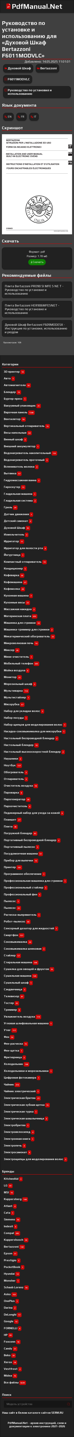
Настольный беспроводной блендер (31, 738)
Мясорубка (14, 704)
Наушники (13, 758)
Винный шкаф (15, 439)
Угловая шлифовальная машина (28, 1023)
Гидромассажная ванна (22, 480)
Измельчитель (16, 534)
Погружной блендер (20, 833)
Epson (11, 1253)
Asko (10, 1294)
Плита (11, 826)
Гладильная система (20, 500)
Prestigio (12, 1260)
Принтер (13, 867)
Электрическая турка (21, 1111)
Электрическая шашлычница (26, 1118)
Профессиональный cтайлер (26, 887)
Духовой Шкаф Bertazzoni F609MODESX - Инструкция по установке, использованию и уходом (36, 328)
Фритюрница (15, 1057)
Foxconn (12, 1341)
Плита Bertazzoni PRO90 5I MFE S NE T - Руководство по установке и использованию (34, 289)
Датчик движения (18, 514)
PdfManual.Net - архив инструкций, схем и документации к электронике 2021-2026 (37, 1424)
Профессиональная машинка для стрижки (35, 880)
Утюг (10, 1030)
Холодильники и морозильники (28, 1071)
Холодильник (16, 1064)
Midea (10, 1375)
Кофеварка (14, 575)
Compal (12, 1233)
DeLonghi (13, 1314)
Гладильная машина (20, 494)
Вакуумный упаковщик (22, 405)
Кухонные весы (17, 602)
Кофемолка (14, 588)
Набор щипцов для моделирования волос (35, 724)
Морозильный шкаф (20, 684)
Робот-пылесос (17, 921)
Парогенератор (17, 799)
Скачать (36, 262)
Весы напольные (18, 432)
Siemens (12, 1219)
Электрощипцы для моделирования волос (35, 1159)
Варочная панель (19, 412)
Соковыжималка (18, 941)
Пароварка (13, 792)
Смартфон (14, 935)
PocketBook (14, 1267)
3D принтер (14, 371)
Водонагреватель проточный (26, 460)
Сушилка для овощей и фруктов (29, 969)
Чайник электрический (22, 1091)
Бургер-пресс (15, 398)
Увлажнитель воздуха (22, 1016)
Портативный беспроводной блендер (32, 840)
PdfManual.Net (37, 6)
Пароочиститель (17, 806)
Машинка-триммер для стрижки (29, 629)
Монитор (13, 677)
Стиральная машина (21, 962)
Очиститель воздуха (21, 785)
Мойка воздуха (16, 670)
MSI (9, 1192)
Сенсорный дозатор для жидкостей (31, 928)
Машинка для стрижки (22, 622)
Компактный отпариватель (25, 561)
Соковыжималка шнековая (25, 948)
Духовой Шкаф (19, 68)
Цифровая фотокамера (22, 1077)
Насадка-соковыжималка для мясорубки (35, 731)
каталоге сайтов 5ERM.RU (45, 1412)
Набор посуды (16, 717)
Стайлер (12, 955)
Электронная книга (19, 1138)
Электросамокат (17, 1152)
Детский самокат (18, 521)
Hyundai (12, 1273)
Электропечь (15, 1145)
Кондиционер (15, 568)
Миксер (12, 650)
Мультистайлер (17, 697)
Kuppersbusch (16, 1239)
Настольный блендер (21, 745)
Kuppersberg (16, 1199)
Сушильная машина (21, 975)
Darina (10, 1307)
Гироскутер (14, 487)
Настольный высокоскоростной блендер (34, 751)
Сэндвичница (15, 989)
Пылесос (12, 907)
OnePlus (11, 1301)
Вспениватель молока (21, 466)
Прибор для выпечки (21, 860)
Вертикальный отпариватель (27, 426)
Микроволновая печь (21, 643)
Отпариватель (16, 779)
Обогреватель (16, 772)
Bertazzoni (48, 68)
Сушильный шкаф (18, 982)
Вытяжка (13, 473)
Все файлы (15, 1382)
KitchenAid (13, 1178)
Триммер (12, 1009)
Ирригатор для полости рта (25, 548)
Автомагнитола (17, 385)
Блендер (12, 392)
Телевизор (14, 996)
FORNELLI (12, 1328)
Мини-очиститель (18, 656)
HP (8, 1335)
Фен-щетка (13, 1050)
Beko (10, 1355)
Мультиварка (16, 690)
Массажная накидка (20, 609)
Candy (10, 1348)
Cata (9, 1212)
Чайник (12, 1084)
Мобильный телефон (21, 663)
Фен (9, 1037)
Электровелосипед (19, 1132)
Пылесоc (12, 901)
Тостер (11, 1003)
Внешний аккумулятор (22, 446)
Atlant (10, 1206)
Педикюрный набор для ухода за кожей (34, 813)
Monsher (12, 1280)
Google (11, 1321)
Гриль (11, 507)
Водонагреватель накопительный (30, 453)
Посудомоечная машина (23, 853)
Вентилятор (15, 419)
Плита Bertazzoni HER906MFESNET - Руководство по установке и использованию (32, 308)
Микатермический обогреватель (29, 636)
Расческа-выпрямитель (22, 914)
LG (8, 1185)
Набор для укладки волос (24, 711)
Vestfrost (13, 1369)
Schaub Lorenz (16, 1287)
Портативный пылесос (21, 846)
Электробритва (17, 1125)
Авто (9, 378)
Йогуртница (14, 555)
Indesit (10, 1226)
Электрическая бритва (22, 1098)
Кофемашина (15, 582)
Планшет (13, 819)
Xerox (10, 1362)
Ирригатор (14, 541)
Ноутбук (13, 765)
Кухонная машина (18, 595)
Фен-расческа (16, 1043)
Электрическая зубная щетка (27, 1104)
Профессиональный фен (22, 894)
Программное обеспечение (25, 874)
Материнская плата (20, 616)
